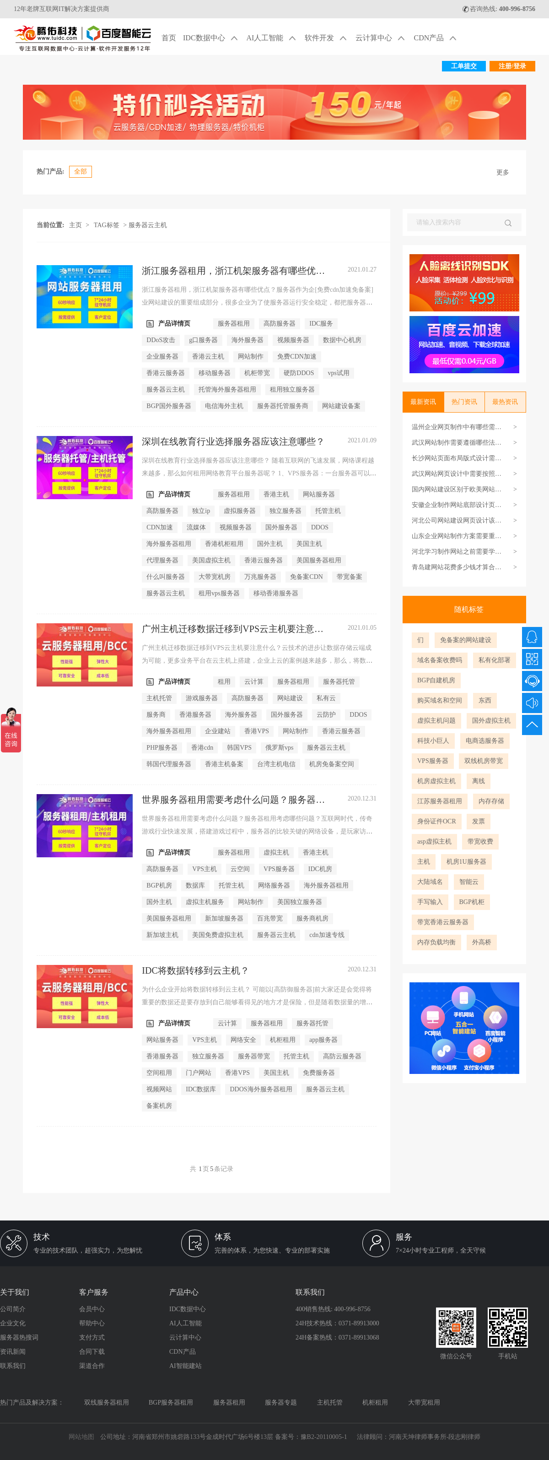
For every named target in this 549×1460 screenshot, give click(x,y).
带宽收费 (480, 841)
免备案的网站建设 (465, 640)
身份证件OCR (436, 821)
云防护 (326, 714)
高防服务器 (280, 323)
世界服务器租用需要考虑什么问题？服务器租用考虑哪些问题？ (233, 800)
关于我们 (14, 1292)
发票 (478, 821)
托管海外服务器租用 (227, 389)
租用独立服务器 (292, 389)
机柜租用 (283, 1039)
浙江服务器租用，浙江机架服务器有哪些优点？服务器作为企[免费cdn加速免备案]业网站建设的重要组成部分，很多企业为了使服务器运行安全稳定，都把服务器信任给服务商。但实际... (257, 302)
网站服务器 (319, 494)
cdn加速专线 (326, 935)
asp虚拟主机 (434, 841)
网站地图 (81, 1436)
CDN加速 (159, 527)
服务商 (156, 714)
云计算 (254, 681)
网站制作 (251, 356)
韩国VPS (239, 747)
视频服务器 (293, 340)
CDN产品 (436, 38)
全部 (80, 171)
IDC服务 (321, 323)
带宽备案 (349, 576)
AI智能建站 (185, 1365)
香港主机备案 (224, 764)
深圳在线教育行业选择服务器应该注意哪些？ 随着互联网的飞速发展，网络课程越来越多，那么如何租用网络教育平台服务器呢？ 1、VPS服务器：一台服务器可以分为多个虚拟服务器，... (259, 473)
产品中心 (184, 1292)
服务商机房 (312, 918)
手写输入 (430, 902)
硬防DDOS (299, 373)
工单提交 (464, 66)
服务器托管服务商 (282, 406)
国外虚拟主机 (491, 720)
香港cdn (202, 747)
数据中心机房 (342, 340)
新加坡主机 (162, 935)
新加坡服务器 (224, 918)
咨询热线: (498, 9)
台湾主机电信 (276, 764)
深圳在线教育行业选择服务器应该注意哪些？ (233, 441)
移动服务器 (215, 373)
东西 (485, 700)
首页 (168, 38)
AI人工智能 (272, 38)
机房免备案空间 (331, 764)
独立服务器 (285, 510)
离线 (478, 781)
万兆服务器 (260, 576)
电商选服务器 (485, 740)
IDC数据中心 (211, 38)
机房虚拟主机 (436, 781)
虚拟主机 (276, 852)
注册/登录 (512, 66)
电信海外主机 (224, 406)
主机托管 (159, 698)
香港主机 (276, 494)
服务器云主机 (165, 389)
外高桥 (481, 942)
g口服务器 (203, 340)
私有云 (326, 698)
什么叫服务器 (165, 576)
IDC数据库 (201, 1089)
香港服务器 (195, 714)
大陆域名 (430, 881)
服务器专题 (281, 1402)
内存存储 (491, 801)
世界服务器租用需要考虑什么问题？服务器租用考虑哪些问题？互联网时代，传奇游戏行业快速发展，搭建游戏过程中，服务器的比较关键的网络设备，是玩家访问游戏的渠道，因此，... (257, 831)
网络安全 (243, 1039)
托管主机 (328, 510)
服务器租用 (234, 323)
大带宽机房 (215, 576)
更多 (502, 172)
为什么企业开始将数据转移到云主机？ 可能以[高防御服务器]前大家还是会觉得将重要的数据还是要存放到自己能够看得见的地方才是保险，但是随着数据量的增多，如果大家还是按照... (257, 1002)
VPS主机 (204, 869)
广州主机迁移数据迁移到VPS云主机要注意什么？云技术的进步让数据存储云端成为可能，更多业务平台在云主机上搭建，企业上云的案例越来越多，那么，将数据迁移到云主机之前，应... (257, 660)
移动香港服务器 (275, 593)
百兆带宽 (270, 918)
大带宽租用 (424, 1402)
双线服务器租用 (106, 1402)
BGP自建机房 (436, 680)
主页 (75, 225)
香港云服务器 (165, 373)
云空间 (240, 869)
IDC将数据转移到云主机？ (195, 970)
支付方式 (92, 1337)
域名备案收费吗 (439, 660)
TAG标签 (106, 225)
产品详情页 (168, 323)
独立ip (201, 510)
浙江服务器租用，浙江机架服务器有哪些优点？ (229, 271)
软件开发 (327, 38)
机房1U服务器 (466, 861)
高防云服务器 (342, 1056)
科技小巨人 (433, 740)
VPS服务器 (432, 760)
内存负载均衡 (436, 942)
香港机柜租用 (224, 543)
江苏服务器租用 (439, 801)
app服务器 (323, 1039)
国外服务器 (281, 527)
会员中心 (92, 1309)
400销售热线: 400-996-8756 (333, 1309)
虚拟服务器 (240, 510)
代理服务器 (162, 560)
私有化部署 (495, 660)
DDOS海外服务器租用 (261, 1089)
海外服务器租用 (168, 543)
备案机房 (159, 1105)
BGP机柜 (471, 902)
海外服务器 (247, 340)
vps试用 (338, 373)
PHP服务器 (162, 747)
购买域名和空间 (439, 700)
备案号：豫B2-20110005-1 (311, 1436)
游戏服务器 (202, 698)
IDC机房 (320, 869)
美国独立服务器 (299, 902)
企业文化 (13, 1323)
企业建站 (218, 731)
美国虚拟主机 (211, 560)
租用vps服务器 (219, 593)
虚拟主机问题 (436, 720)
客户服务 (93, 1292)
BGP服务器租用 (171, 1402)
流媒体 (196, 527)
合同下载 (92, 1351)
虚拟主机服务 (205, 902)
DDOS (319, 527)
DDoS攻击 (160, 340)
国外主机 (270, 543)
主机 (423, 861)
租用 (224, 681)
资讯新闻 (13, 1351)
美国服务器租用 (318, 560)
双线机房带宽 (483, 760)
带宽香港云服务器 (442, 922)
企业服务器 (162, 356)
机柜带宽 (257, 373)
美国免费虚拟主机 (217, 935)
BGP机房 (159, 885)
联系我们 (13, 1365)
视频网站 (159, 1089)
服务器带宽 (254, 1056)
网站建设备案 (341, 406)
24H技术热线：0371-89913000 (337, 1323)
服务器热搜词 (19, 1337)
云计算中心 (381, 38)
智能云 (469, 881)
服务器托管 (339, 681)
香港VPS (256, 731)
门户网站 (198, 1072)
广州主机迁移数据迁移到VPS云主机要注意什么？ (232, 629)
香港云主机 (208, 356)
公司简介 (13, 1309)
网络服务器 (274, 885)
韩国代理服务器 (168, 764)
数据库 (195, 885)
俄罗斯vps (279, 747)
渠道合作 (92, 1365)
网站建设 (290, 698)
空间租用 (159, 1072)
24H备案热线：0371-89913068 (337, 1337)
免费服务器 (319, 1072)
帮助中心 (92, 1323)
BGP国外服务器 (168, 406)
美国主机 (309, 543)
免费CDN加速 (297, 356)
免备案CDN (306, 576)
